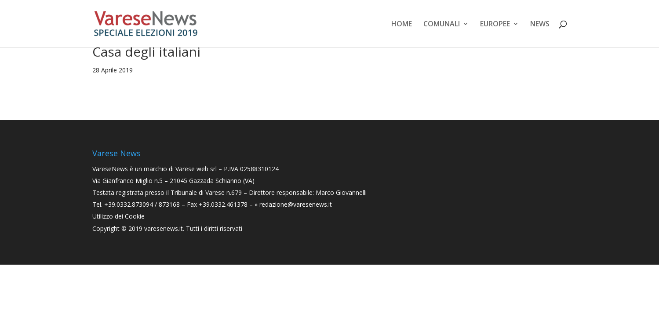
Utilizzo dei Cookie (118, 216)
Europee (495, 25)
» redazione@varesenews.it (293, 204)
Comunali (441, 25)
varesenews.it (163, 228)
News (540, 25)
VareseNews (110, 169)
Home (401, 25)
